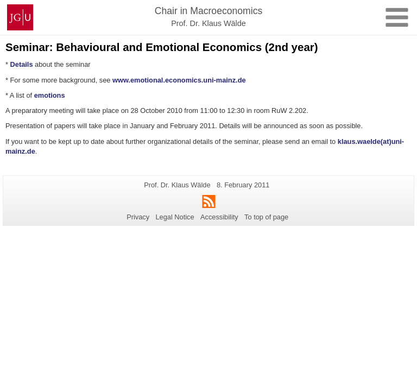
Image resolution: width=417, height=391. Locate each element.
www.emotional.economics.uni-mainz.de (179, 80)
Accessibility (219, 217)
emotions (49, 95)
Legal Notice (174, 217)
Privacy (138, 217)
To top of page (266, 217)
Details (21, 64)
